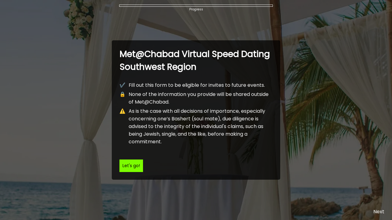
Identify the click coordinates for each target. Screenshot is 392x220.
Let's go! (131, 166)
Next (378, 211)
